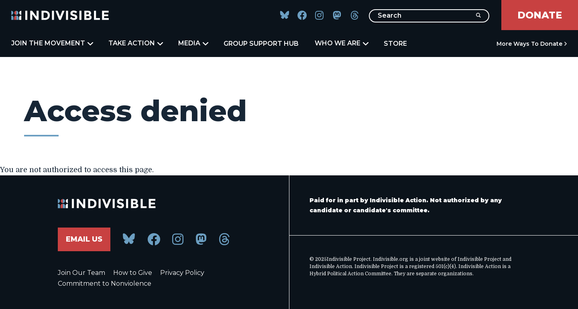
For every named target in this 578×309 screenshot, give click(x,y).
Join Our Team (81, 272)
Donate (539, 15)
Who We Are (341, 43)
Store (395, 43)
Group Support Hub (261, 43)
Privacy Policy (182, 272)
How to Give (132, 272)
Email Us (84, 239)
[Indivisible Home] (60, 15)
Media (193, 43)
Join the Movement (51, 43)
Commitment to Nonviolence (104, 283)
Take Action (135, 43)
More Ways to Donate (529, 43)
